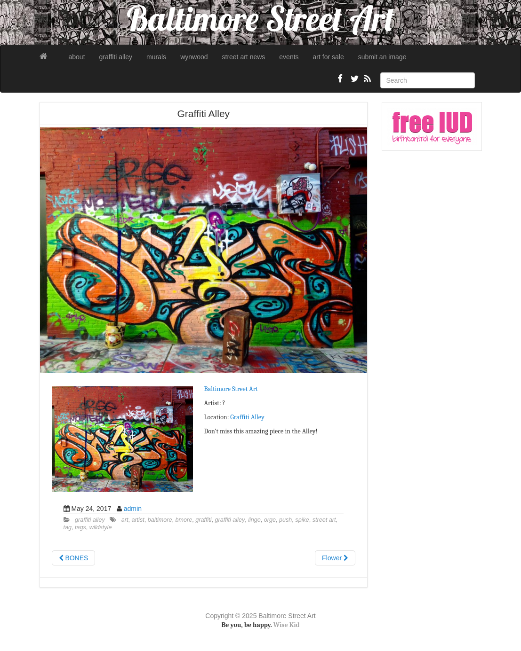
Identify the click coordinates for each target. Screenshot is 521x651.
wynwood (194, 57)
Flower (335, 558)
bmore (184, 520)
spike (302, 520)
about (77, 57)
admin (133, 508)
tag (68, 527)
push (285, 520)
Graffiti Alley (247, 417)
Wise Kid (286, 625)
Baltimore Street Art (231, 389)
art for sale (328, 57)
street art (324, 520)
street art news (243, 57)
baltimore (160, 520)
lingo (254, 520)
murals (156, 57)
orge (270, 520)
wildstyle (100, 527)
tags (80, 527)
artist (137, 520)
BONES (73, 558)
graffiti (203, 520)
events (288, 57)
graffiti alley (116, 57)
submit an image (382, 57)
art (124, 520)
